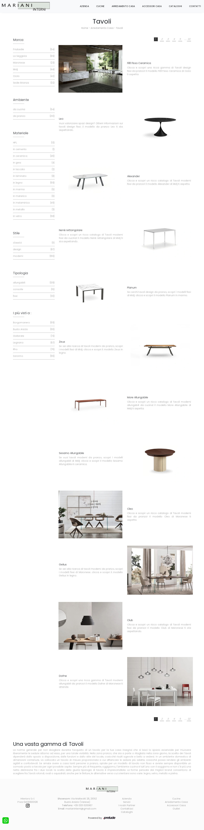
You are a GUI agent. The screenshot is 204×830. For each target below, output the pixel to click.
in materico (33, 196)
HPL (33, 142)
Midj (33, 69)
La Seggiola (33, 56)
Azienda (84, 6)
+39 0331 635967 (83, 805)
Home (84, 28)
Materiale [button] (20, 133)
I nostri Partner (126, 805)
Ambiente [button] (21, 100)
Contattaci (126, 808)
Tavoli (119, 28)
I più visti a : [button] (22, 313)
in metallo (33, 209)
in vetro (33, 216)
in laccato (33, 169)
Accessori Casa (152, 6)
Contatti (195, 6)
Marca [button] (18, 40)
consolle (33, 289)
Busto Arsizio (33, 329)
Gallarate (33, 336)
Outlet (176, 808)
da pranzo (33, 116)
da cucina (33, 109)
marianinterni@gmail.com (81, 808)
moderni (33, 256)
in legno (33, 182)
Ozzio (33, 76)
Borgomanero (33, 322)
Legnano (33, 342)
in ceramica (33, 156)
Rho (33, 349)
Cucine (100, 6)
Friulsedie (33, 49)
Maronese (33, 62)
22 (189, 39)
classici (33, 242)
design (33, 249)
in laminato (33, 176)
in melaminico (33, 202)
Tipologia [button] (20, 273)
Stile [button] (16, 233)
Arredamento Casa (123, 6)
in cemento (33, 149)
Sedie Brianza (33, 82)
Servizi (126, 802)
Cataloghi (175, 6)
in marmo (33, 189)
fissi (33, 296)
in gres (33, 162)
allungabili (33, 282)
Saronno (33, 356)
